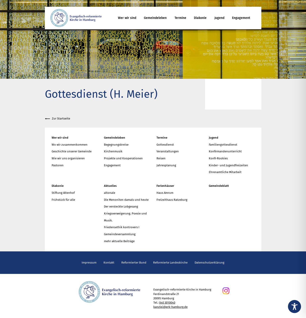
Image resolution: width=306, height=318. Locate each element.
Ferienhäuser (165, 185)
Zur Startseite (57, 119)
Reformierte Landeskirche (170, 262)
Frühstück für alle (63, 199)
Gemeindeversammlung (120, 234)
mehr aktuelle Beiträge (119, 241)
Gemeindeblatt (219, 185)
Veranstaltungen (167, 151)
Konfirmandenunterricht (225, 151)
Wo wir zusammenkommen (69, 144)
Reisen (161, 158)
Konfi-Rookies (218, 158)
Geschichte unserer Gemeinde (72, 151)
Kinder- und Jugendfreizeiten (228, 165)
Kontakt (109, 262)
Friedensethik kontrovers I (121, 227)
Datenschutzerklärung (209, 262)
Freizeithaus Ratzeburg (171, 199)
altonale (109, 192)
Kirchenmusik (113, 151)
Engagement (241, 18)
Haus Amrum (164, 192)
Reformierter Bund (133, 262)
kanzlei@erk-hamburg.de (170, 307)
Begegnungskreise (116, 144)
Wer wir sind (127, 18)
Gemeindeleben (155, 18)
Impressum (89, 262)
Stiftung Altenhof (63, 192)
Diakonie (200, 18)
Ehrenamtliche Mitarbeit (225, 172)
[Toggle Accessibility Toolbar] (294, 306)
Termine (180, 18)
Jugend (219, 18)
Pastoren (58, 165)
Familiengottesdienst (223, 144)
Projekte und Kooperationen (123, 158)
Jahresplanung (166, 165)
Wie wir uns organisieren (68, 158)
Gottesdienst (165, 144)
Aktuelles (110, 185)
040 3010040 (167, 302)
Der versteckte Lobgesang (121, 206)
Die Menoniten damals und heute (126, 199)
